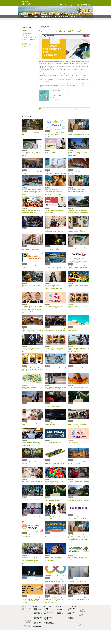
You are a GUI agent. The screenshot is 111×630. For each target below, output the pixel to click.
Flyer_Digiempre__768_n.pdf (60, 93)
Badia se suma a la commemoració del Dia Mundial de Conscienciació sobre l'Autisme (55, 580)
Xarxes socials (26, 33)
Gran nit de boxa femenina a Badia (76, 367)
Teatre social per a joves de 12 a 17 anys (32, 580)
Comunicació (47, 621)
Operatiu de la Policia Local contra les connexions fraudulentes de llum (54, 405)
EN (74, 4)
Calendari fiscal (37, 614)
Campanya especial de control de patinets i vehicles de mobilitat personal (55, 387)
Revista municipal (27, 35)
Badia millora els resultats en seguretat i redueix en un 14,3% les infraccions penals (55, 329)
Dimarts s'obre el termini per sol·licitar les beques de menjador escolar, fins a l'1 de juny (55, 349)
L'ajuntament (47, 606)
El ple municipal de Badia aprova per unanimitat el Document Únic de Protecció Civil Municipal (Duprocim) (32, 330)
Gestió (46, 619)
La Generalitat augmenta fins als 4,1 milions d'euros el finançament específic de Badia (78, 599)
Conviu (35, 621)
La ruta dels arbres (37, 622)
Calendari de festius (38, 613)
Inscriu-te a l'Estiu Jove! (51, 152)
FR (76, 4)
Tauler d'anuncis (48, 622)
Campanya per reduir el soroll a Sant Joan (32, 230)
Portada (24, 19)
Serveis (69, 614)
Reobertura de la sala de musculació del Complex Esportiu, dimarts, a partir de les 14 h (32, 349)
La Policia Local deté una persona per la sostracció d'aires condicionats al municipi (55, 172)
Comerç (29, 19)
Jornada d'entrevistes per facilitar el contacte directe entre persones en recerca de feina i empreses (77, 424)
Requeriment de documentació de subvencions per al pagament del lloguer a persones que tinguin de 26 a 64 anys (78, 134)
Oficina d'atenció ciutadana (71, 609)
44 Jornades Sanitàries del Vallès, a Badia (32, 517)
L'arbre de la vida (37, 623)
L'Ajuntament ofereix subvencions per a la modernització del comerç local (55, 499)
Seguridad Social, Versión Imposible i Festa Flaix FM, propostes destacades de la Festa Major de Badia (32, 369)
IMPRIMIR (79, 108)
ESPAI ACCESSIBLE (76, 16)
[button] (86, 109)
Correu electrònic (26, 625)
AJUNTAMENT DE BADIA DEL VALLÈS (26, 3)
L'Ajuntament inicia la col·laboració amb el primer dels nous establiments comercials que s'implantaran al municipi (78, 212)
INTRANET (81, 614)
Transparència (59, 609)
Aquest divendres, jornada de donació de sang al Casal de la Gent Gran (32, 211)
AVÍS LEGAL (81, 608)
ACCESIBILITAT (82, 611)
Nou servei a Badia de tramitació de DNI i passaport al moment (55, 423)
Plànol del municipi (37, 609)
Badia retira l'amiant (49, 611)
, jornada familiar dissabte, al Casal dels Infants (77, 517)
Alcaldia (46, 608)
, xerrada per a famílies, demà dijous (31, 535)
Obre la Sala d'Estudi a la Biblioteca (53, 442)
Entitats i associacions (38, 617)
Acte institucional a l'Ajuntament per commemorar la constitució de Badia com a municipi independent (55, 559)
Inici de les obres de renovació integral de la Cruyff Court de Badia (78, 462)
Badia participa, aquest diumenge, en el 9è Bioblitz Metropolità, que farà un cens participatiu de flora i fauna (78, 349)
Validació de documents (70, 619)
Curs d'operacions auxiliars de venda (77, 405)
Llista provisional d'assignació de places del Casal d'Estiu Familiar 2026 (55, 307)
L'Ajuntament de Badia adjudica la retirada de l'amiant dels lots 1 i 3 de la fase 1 (78, 230)
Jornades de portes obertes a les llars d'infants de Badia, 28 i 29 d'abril (54, 481)
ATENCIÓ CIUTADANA (60, 16)
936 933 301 (28, 624)
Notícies (34, 19)
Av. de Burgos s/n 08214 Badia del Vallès (27, 620)
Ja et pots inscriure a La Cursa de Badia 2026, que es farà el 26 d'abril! (77, 558)
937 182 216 (27, 622)
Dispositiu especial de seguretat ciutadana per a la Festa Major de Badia (55, 248)
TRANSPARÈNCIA (46, 16)
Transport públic (37, 612)
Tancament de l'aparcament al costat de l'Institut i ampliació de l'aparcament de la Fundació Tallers (78, 153)
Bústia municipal (71, 611)
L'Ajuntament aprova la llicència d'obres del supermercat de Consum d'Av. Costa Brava (78, 499)
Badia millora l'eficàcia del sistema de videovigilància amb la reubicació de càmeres (31, 153)
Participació (59, 612)
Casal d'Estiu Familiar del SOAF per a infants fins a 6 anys (77, 443)
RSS (79, 606)
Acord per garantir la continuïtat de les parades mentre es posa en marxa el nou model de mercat (32, 444)
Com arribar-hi (37, 611)
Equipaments (36, 618)
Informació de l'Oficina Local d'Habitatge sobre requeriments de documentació (32, 248)
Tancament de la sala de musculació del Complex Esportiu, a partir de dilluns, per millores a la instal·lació (55, 463)
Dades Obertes (60, 611)
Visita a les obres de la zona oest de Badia (32, 405)
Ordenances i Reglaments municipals (49, 615)
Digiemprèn (82, 61)
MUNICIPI (25, 16)
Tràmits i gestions (71, 616)
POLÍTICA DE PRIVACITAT (82, 610)
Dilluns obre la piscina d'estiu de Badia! (77, 248)
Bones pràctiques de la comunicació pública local (29, 39)
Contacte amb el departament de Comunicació (27, 45)
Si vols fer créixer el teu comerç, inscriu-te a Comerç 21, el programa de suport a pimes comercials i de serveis (78, 267)
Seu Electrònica (60, 613)
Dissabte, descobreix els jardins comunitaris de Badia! (29, 387)
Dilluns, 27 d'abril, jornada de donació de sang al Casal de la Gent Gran (32, 481)
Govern (46, 609)
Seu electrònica (71, 617)
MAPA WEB (81, 615)
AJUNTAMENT (34, 16)
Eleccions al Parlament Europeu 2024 (49, 624)
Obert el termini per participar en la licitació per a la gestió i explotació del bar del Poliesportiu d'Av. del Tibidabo (55, 267)
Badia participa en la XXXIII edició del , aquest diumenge (54, 134)
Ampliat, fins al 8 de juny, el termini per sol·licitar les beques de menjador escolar (78, 307)
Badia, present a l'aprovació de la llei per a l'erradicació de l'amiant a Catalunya (55, 230)
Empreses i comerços (38, 616)
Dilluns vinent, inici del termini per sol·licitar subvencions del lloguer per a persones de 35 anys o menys (77, 191)
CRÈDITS (81, 613)
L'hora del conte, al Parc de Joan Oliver (31, 499)
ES (73, 4)
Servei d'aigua (36, 619)
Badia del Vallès (37, 608)
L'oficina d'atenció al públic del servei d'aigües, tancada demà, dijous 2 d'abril (77, 580)
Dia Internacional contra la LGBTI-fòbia (78, 387)
